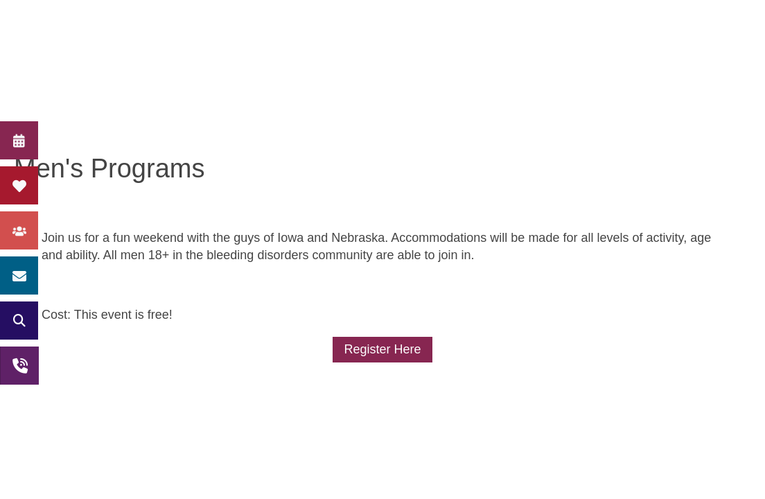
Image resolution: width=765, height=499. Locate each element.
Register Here (382, 349)
